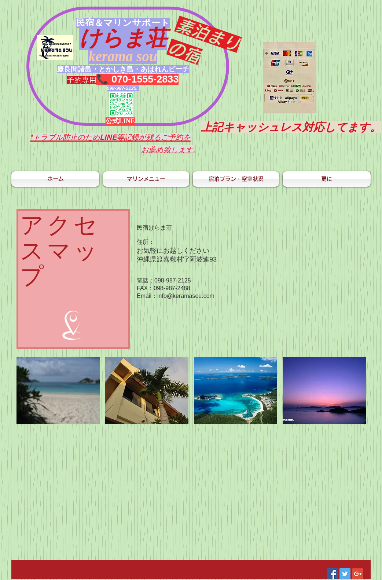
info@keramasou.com (185, 296)
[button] (58, 390)
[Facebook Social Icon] (332, 573)
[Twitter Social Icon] (344, 573)
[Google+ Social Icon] (357, 573)
